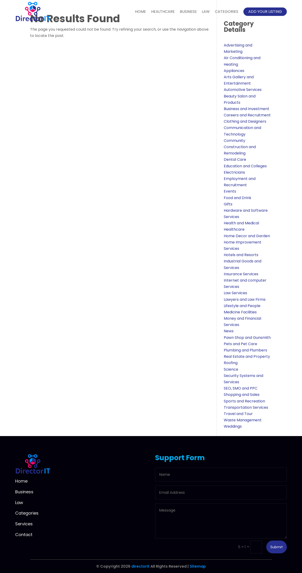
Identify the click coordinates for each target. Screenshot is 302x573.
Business (188, 11)
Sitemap (198, 566)
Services (24, 524)
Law (206, 11)
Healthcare (163, 11)
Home (140, 11)
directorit (140, 566)
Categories (226, 11)
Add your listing (265, 11)
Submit (276, 547)
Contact (23, 534)
